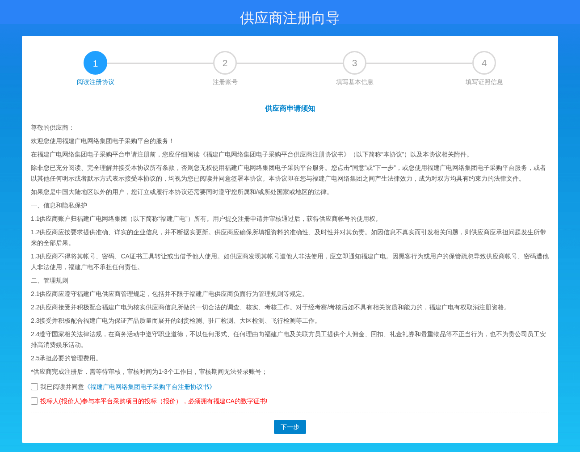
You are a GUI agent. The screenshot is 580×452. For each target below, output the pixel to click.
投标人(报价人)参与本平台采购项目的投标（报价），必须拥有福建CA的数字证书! (154, 401)
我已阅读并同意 (62, 386)
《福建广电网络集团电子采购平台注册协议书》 (149, 386)
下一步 (290, 427)
